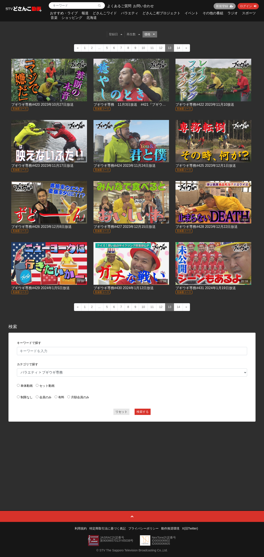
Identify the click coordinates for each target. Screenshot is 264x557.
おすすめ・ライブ (64, 13)
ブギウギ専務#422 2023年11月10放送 (204, 104)
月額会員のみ (80, 397)
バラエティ (129, 13)
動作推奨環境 (170, 528)
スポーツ (249, 13)
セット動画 (47, 385)
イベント (191, 13)
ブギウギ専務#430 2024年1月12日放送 (123, 288)
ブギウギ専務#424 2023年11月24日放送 (124, 165)
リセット (121, 411)
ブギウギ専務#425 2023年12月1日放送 (205, 165)
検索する (143, 411)
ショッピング (71, 17)
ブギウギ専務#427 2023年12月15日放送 (124, 226)
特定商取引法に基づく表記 (107, 528)
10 (143, 48)
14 (178, 48)
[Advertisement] (132, 456)
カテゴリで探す (27, 364)
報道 (85, 13)
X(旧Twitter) (190, 528)
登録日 (115, 34)
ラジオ (232, 13)
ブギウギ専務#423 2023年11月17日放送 (42, 165)
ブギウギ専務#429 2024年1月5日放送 (40, 288)
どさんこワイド (105, 13)
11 (152, 48)
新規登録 (224, 6)
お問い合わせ (143, 6)
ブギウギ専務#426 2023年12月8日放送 (41, 226)
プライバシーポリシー (143, 528)
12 (161, 48)
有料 (61, 397)
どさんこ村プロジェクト (161, 13)
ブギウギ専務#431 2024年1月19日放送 (205, 288)
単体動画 (27, 385)
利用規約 (81, 528)
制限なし (27, 397)
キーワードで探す (29, 343)
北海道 (91, 17)
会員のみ (45, 397)
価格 (149, 34)
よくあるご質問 (119, 6)
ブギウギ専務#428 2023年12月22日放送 (206, 226)
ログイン (248, 6)
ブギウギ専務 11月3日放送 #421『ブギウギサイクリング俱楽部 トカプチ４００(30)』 (163, 104)
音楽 (54, 17)
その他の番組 (213, 13)
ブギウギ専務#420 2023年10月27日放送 (42, 104)
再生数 (133, 34)
